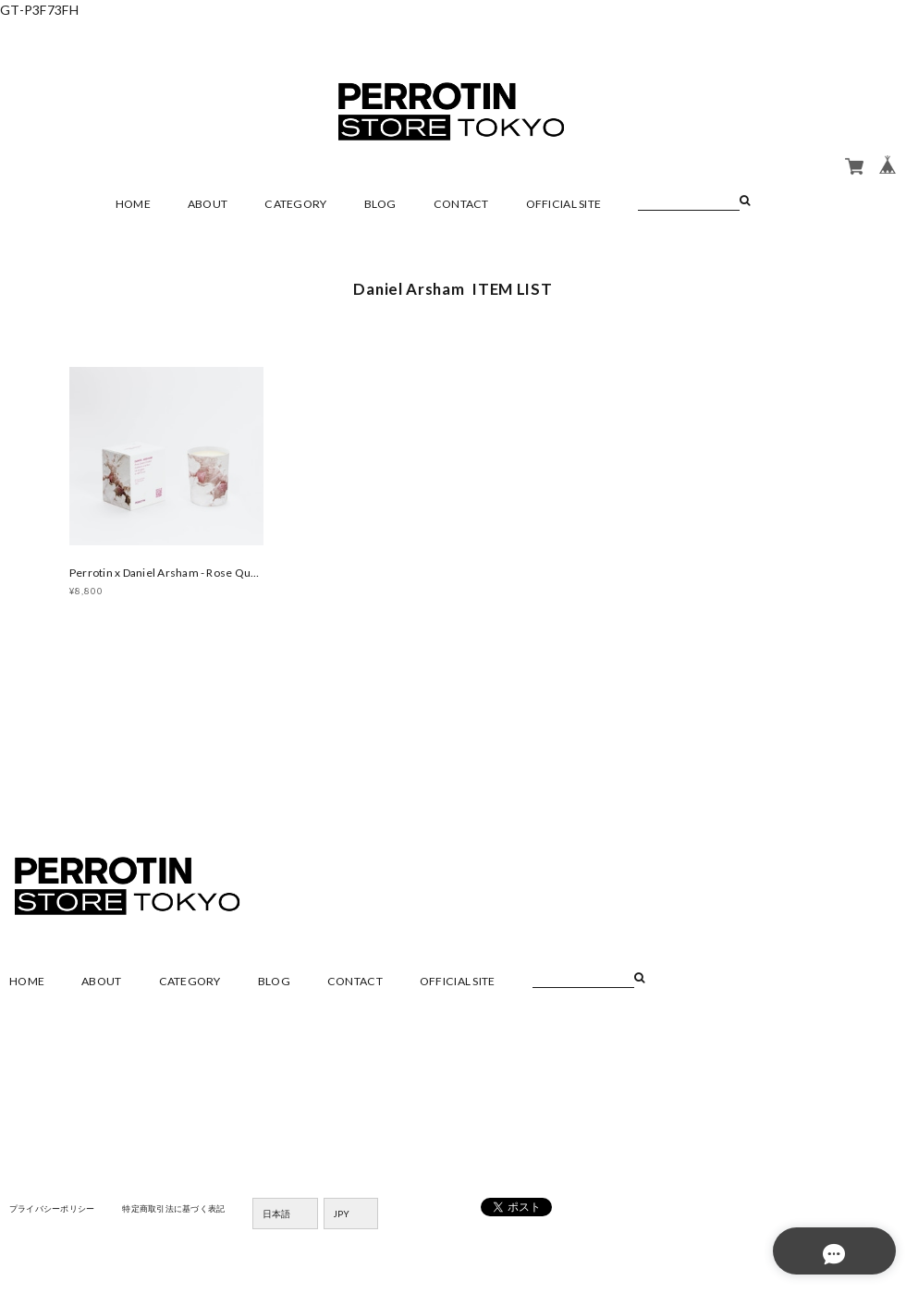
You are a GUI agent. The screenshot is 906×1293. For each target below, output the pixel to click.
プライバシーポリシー (56, 1210)
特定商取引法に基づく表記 (189, 1210)
